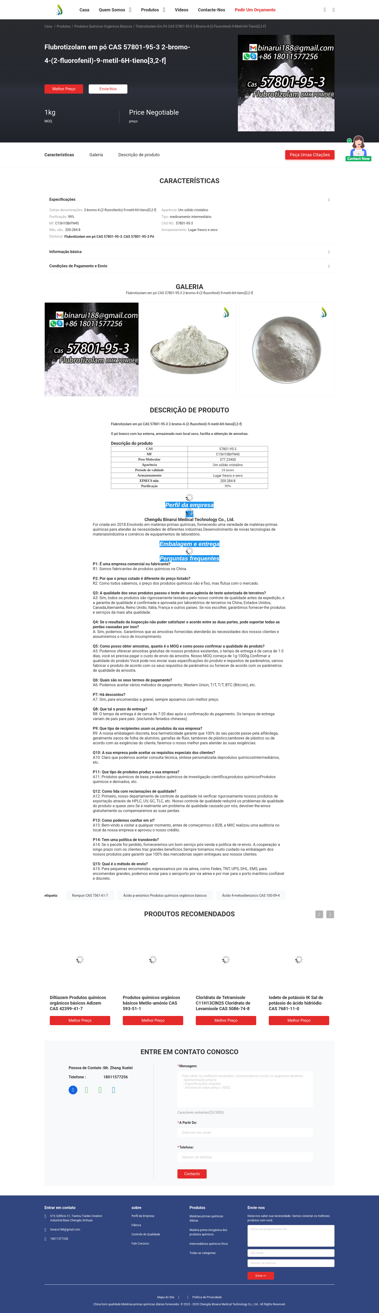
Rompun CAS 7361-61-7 (90, 895)
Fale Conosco (140, 1243)
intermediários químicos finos (209, 1244)
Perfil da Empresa (142, 1216)
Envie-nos (108, 89)
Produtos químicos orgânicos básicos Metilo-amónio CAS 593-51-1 (151, 1003)
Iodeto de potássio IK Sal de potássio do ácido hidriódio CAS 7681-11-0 (296, 1003)
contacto (192, 1173)
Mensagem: (188, 1066)
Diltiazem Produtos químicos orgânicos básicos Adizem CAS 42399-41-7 (78, 1003)
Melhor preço (63, 89)
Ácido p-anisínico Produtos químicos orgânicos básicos (165, 895)
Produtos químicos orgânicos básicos (103, 26)
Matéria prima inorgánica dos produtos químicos (208, 1232)
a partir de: (188, 1123)
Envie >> (260, 1275)
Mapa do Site (165, 1297)
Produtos (64, 26)
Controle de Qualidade (145, 1234)
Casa (48, 26)
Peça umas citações (310, 154)
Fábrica (136, 1225)
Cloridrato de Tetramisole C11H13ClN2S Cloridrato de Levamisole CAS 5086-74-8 (223, 1003)
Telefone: (186, 1147)
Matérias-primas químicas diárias (206, 1218)
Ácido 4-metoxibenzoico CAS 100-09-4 (251, 895)
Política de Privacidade (207, 1297)
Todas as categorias (203, 1253)
